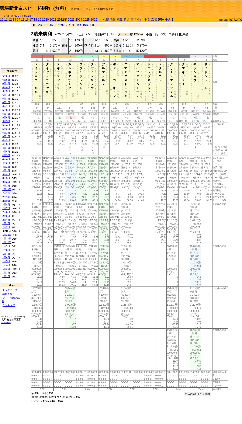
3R (45, 24)
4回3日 (6, 163)
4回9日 (6, 140)
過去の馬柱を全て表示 (197, 393)
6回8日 (6, 79)
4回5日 (6, 155)
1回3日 (6, 268)
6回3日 (6, 98)
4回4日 (6, 159)
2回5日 (6, 215)
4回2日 (6, 166)
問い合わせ (6, 322)
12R (99, 24)
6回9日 (6, 76)
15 (22, 19)
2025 (86, 19)
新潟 (126, 19)
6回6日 (6, 87)
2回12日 (7, 189)
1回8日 (6, 249)
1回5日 (6, 261)
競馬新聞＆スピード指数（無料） (34, 8)
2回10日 (7, 197)
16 (27, 19)
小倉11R (26, 15)
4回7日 (6, 147)
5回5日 (6, 121)
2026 (94, 19)
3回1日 (6, 185)
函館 (113, 19)
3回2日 (6, 181)
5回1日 (6, 136)
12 (10, 19)
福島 (120, 19)
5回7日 (6, 113)
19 (39, 19)
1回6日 (6, 257)
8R (73, 24)
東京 (133, 19)
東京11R (16, 15)
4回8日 (6, 144)
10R (85, 24)
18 (35, 19)
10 (1, 19)
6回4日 (6, 94)
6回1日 (6, 106)
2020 (45, 19)
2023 (71, 19)
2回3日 (6, 223)
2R (40, 24)
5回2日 (6, 132)
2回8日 (6, 204)
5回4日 (6, 125)
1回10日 (7, 242)
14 (18, 19)
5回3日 (6, 128)
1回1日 (6, 276)
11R (92, 24)
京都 (154, 19)
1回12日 (7, 234)
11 (6, 19)
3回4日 (6, 174)
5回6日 (6, 117)
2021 (53, 19)
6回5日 (6, 91)
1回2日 (6, 272)
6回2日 (6, 102)
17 (31, 19)
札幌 (106, 19)
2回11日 (7, 193)
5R (57, 24)
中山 (140, 19)
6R (62, 24)
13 (14, 19)
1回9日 (6, 246)
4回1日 (6, 170)
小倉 (168, 19)
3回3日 (6, 178)
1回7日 (6, 253)
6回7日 (6, 83)
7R (68, 24)
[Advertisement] (198, 6)
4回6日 (6, 151)
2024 (78, 19)
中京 (147, 19)
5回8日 (6, 110)
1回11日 (7, 238)
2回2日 (6, 227)
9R (79, 24)
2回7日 (6, 208)
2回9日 (6, 200)
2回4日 (6, 219)
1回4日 (6, 265)
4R (51, 24)
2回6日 (6, 212)
